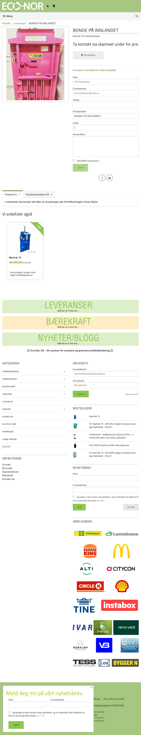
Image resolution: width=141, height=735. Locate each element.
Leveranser (7, 401)
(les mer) (100, 501)
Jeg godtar (86, 161)
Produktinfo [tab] (11, 194)
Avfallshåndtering (10, 371)
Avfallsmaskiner (9, 379)
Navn (106, 80)
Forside (6, 23)
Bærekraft (7, 475)
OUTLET (6, 446)
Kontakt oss (7, 416)
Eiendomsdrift (8, 386)
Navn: (75, 474)
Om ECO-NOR (9, 424)
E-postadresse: (80, 485)
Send (80, 167)
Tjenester (6, 409)
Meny (7, 16)
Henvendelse (106, 145)
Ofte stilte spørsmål (113, 699)
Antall (106, 126)
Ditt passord (78, 381)
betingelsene (93, 161)
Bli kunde (7, 468)
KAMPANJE (7, 431)
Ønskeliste (88, 55)
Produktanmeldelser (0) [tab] (37, 194)
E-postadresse (106, 91)
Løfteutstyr (7, 394)
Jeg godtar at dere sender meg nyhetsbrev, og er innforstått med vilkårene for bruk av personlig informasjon (46, 714)
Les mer (131, 507)
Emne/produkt (106, 114)
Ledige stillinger (9, 439)
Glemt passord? (132, 394)
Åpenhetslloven (10, 472)
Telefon (106, 103)
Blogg (97, 699)
